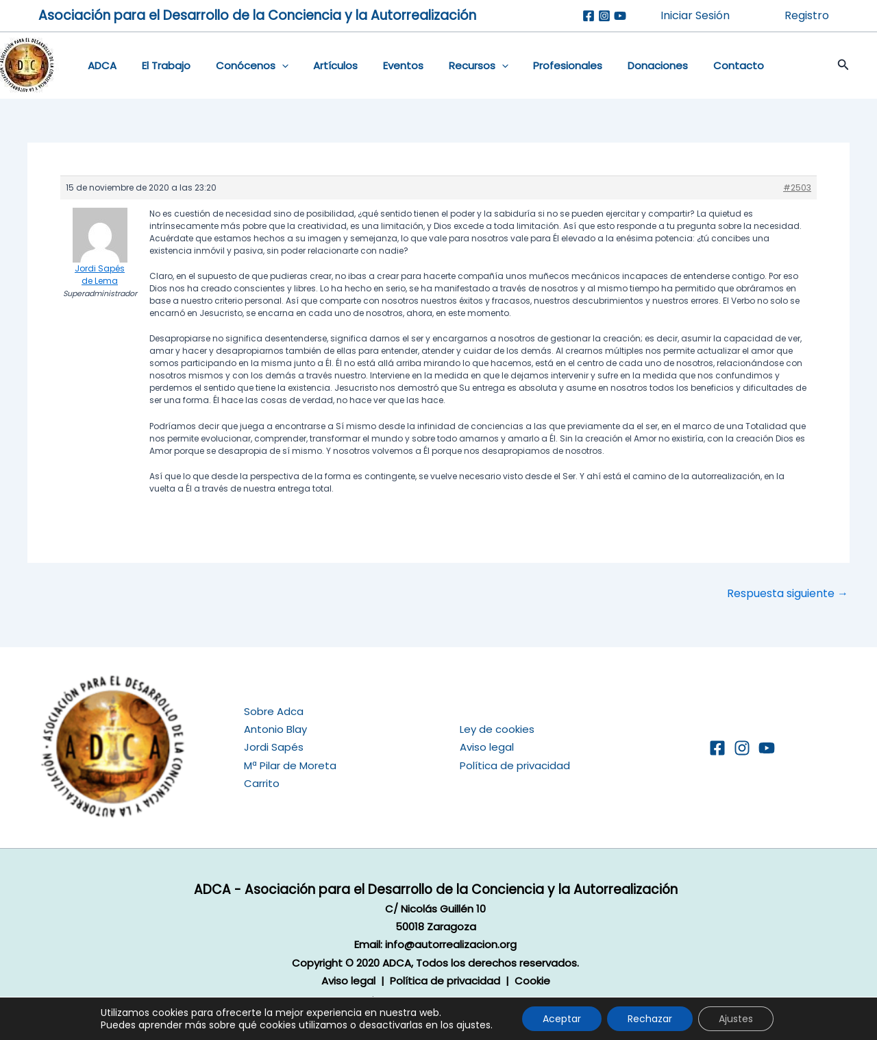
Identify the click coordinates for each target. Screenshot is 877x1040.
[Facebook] (588, 16)
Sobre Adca (274, 711)
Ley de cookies (497, 729)
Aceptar (562, 1019)
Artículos (319, 65)
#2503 (797, 187)
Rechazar (650, 1019)
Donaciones (623, 65)
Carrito (262, 783)
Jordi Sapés (274, 747)
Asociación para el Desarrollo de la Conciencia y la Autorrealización (257, 15)
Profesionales (538, 65)
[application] (270, 66)
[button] (830, 65)
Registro (807, 15)
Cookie (532, 981)
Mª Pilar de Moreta (290, 765)
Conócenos (240, 66)
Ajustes (736, 1019)
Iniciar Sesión (695, 15)
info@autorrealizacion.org (451, 944)
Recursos (453, 66)
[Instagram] (604, 16)
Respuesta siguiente (787, 593)
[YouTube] (766, 748)
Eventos (382, 65)
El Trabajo (159, 65)
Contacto (699, 65)
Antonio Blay (275, 729)
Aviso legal (487, 747)
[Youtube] (620, 16)
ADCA (100, 65)
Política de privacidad (515, 765)
